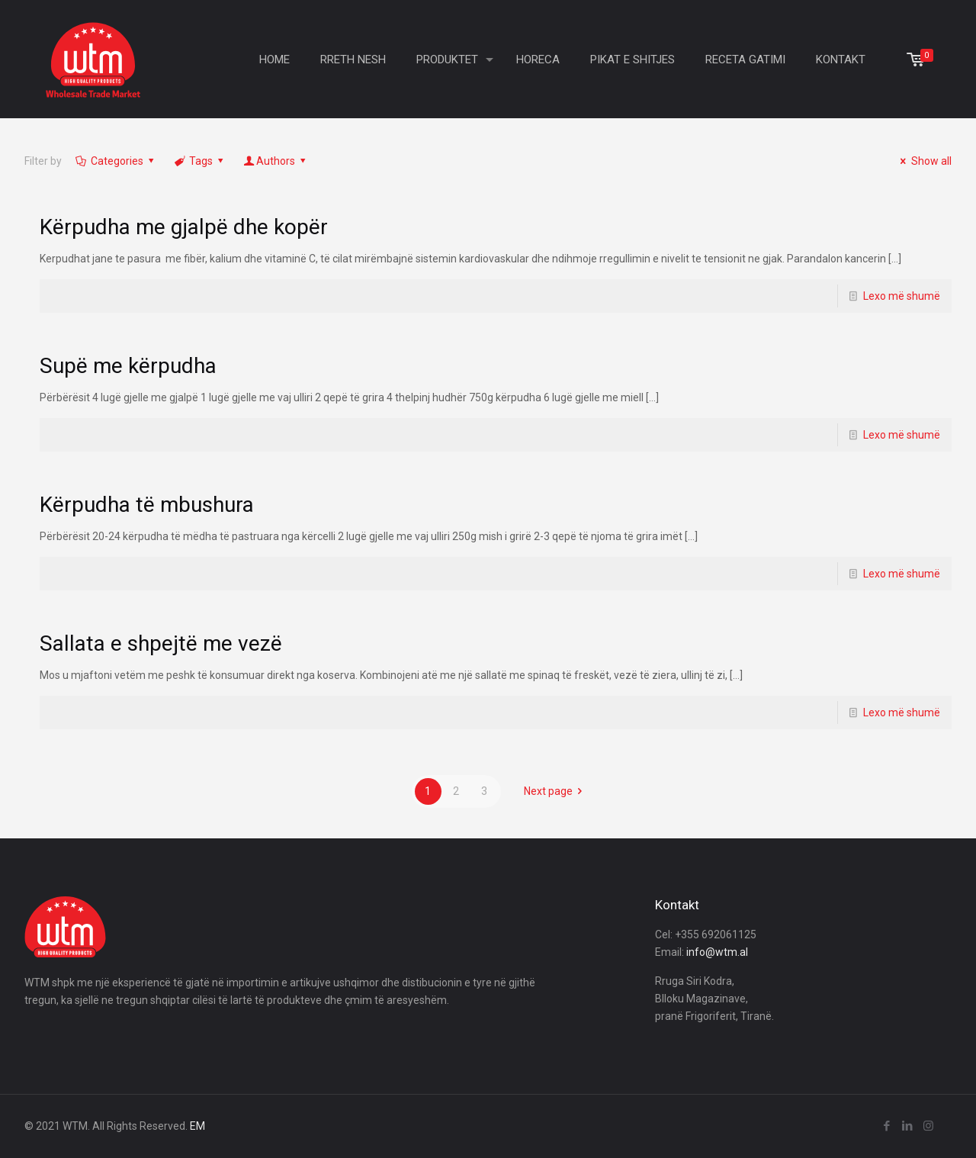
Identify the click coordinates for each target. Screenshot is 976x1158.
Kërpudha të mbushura (147, 504)
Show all (924, 161)
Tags (200, 161)
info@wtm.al (717, 952)
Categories (115, 161)
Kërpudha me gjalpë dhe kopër (184, 227)
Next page (556, 791)
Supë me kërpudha (128, 365)
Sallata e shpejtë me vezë (161, 643)
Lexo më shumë (901, 296)
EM (197, 1126)
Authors (276, 161)
